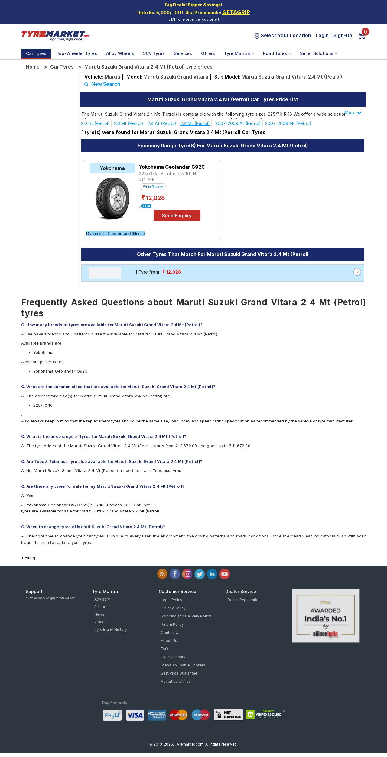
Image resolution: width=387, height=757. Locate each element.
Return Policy (172, 624)
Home (33, 67)
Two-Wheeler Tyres (76, 53)
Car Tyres (36, 53)
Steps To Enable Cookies (183, 665)
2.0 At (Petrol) (95, 123)
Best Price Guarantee (179, 673)
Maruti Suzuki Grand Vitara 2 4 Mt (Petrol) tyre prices (148, 67)
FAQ (164, 648)
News (99, 614)
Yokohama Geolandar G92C (172, 167)
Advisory (102, 599)
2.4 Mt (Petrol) (195, 123)
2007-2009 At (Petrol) (238, 123)
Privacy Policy (173, 608)
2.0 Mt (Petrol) (128, 123)
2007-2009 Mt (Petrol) (288, 123)
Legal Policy (171, 600)
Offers (208, 53)
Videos (100, 622)
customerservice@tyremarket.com (51, 598)
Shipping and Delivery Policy (186, 616)
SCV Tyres (154, 53)
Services (183, 53)
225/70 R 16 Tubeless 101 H (167, 173)
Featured (102, 607)
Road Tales (277, 53)
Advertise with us (176, 681)
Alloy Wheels (120, 53)
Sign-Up (342, 35)
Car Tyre (146, 179)
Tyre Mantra (239, 53)
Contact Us (170, 632)
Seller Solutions (318, 53)
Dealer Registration (244, 600)
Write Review (153, 186)
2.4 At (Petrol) (162, 123)
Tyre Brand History (110, 629)
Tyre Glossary (173, 657)
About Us (169, 640)
